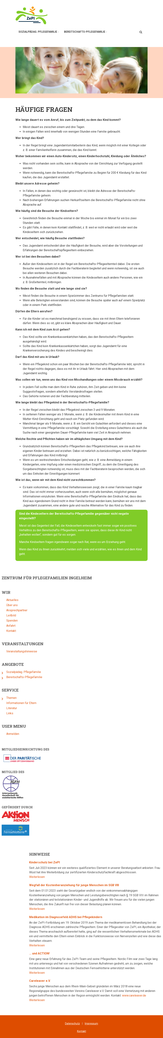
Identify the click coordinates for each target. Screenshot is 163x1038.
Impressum (91, 1023)
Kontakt (81, 1031)
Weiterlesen (135, 877)
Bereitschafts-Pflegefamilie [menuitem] (84, 31)
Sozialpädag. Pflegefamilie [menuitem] (38, 31)
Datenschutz (72, 1023)
